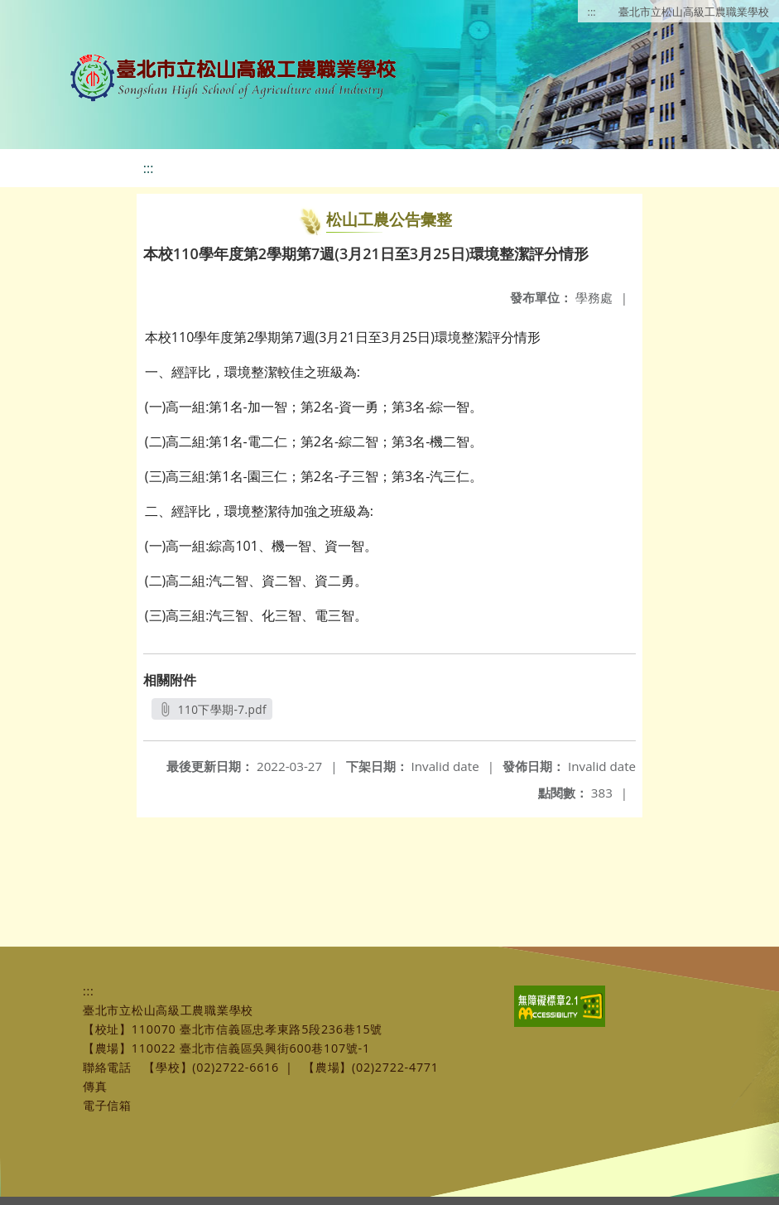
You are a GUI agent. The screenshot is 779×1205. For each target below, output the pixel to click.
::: (592, 11)
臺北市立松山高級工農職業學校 (693, 11)
